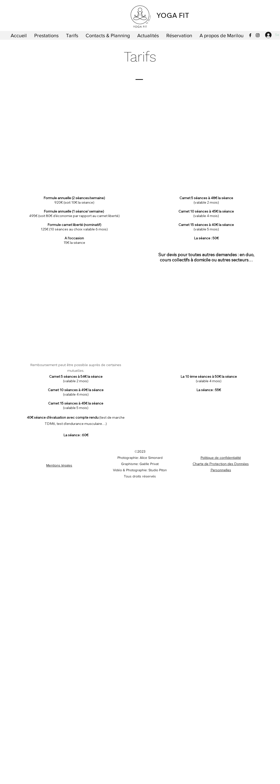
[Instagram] (257, 35)
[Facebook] (250, 35)
